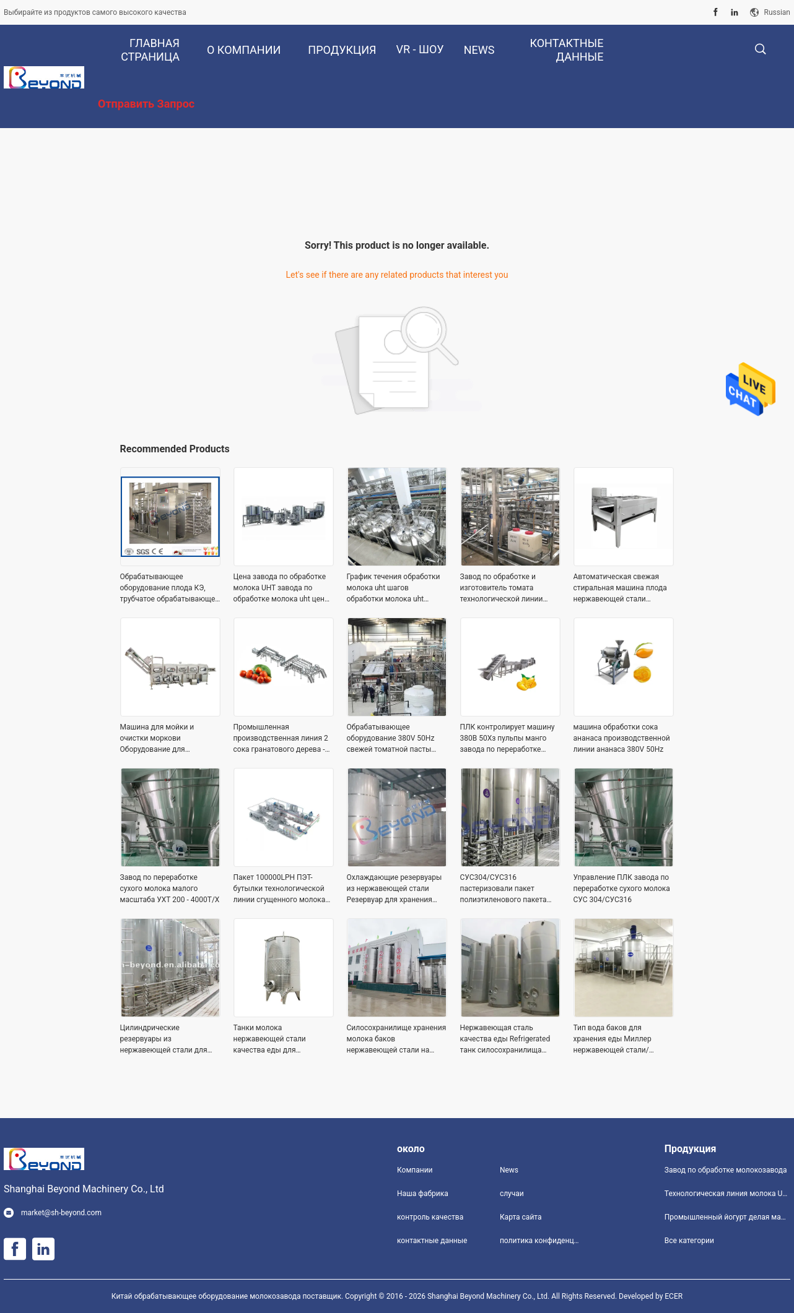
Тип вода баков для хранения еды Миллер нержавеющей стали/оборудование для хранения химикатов (623, 1039)
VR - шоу (420, 49)
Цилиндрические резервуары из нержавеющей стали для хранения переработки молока (163, 1039)
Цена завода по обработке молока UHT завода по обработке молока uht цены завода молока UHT (282, 588)
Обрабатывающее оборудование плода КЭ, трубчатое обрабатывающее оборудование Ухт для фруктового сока (169, 588)
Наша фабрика (422, 1193)
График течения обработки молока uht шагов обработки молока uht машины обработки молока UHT (395, 588)
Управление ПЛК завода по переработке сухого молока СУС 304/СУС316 (622, 888)
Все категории (689, 1240)
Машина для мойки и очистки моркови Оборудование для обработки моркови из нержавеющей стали (159, 739)
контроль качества (430, 1217)
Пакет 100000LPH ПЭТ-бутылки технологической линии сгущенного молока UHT (279, 889)
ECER (674, 1296)
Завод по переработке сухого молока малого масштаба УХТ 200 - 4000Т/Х (170, 888)
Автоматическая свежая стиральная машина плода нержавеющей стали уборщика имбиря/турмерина (620, 588)
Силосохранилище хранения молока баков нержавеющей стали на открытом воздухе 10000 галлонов (397, 1039)
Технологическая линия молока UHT (727, 1193)
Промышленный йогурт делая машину (727, 1217)
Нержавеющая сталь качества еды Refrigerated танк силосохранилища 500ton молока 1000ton (505, 1039)
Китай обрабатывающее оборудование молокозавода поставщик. (228, 1296)
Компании (415, 1170)
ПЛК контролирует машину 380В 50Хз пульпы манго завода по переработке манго (507, 739)
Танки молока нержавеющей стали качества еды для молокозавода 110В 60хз (277, 1039)
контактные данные (432, 1240)
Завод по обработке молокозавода (726, 1170)
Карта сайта (521, 1217)
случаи (512, 1193)
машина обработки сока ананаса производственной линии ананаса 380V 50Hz (622, 738)
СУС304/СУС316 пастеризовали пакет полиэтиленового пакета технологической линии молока (503, 889)
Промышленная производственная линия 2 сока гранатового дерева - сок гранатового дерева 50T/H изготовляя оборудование (280, 739)
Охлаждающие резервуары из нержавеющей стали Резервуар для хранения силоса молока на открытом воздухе (397, 889)
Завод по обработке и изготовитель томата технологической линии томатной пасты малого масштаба (502, 588)
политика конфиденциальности (541, 1240)
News (509, 1170)
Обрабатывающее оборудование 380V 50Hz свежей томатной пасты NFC (391, 739)
